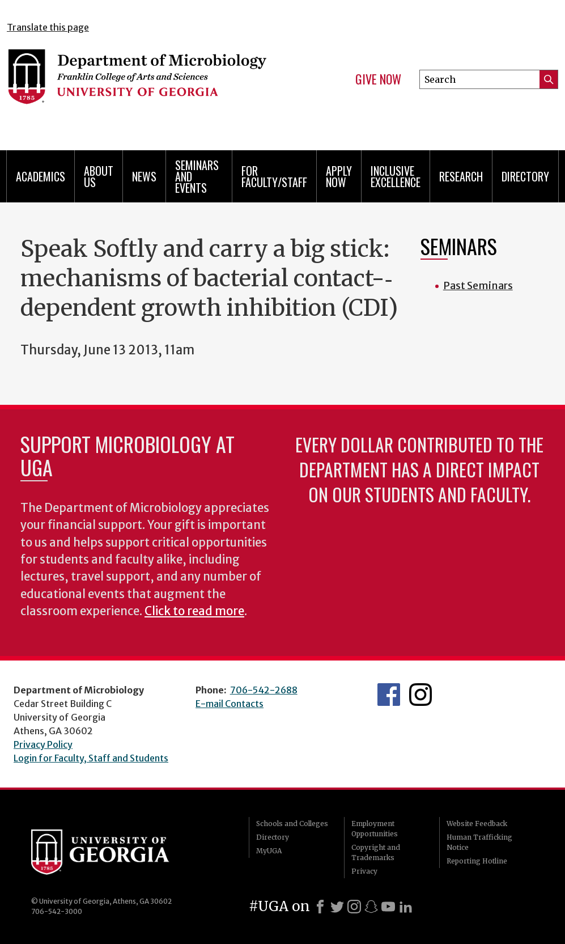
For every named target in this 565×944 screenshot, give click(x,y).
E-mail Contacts (230, 703)
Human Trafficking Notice (479, 842)
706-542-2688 (264, 690)
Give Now (378, 79)
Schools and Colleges (292, 823)
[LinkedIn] (406, 906)
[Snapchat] (371, 906)
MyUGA (269, 850)
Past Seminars (478, 285)
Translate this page (48, 27)
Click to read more (194, 611)
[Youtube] (388, 906)
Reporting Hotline (477, 861)
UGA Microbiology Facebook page (388, 694)
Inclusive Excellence (395, 176)
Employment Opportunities (374, 828)
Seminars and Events (197, 176)
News (144, 176)
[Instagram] (354, 906)
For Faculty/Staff (274, 176)
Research (461, 176)
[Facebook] (320, 906)
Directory (525, 176)
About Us (98, 176)
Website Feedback (477, 823)
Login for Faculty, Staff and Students (91, 758)
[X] (337, 906)
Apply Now (339, 176)
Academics (40, 176)
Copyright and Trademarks (375, 852)
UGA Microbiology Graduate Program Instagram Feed (420, 694)
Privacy (364, 871)
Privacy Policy (43, 744)
